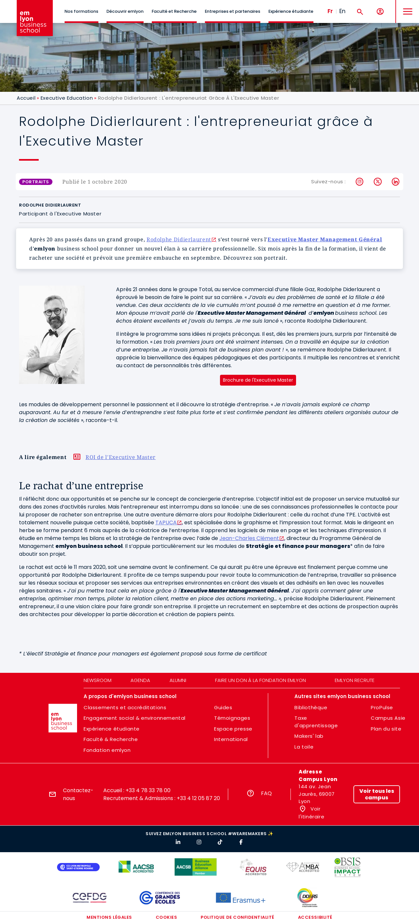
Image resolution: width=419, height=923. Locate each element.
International (231, 739)
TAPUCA (166, 522)
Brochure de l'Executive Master (258, 380)
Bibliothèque (310, 707)
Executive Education (67, 97)
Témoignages (232, 717)
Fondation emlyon (107, 750)
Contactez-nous (78, 794)
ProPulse (382, 707)
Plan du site (386, 728)
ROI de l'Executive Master (121, 457)
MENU (406, 6)
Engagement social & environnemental (135, 717)
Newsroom (97, 680)
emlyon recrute (354, 680)
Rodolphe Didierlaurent (179, 239)
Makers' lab (309, 735)
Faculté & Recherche (111, 739)
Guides (223, 707)
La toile (303, 746)
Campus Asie (388, 717)
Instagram (360, 182)
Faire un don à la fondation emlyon (260, 680)
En (342, 11)
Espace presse (233, 728)
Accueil (26, 97)
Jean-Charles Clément (249, 538)
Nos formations (81, 11)
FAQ (266, 793)
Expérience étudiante (291, 11)
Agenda (140, 680)
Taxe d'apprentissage (316, 721)
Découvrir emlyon (125, 11)
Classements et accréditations (125, 707)
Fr (330, 11)
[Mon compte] (380, 11)
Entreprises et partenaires (232, 11)
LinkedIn (396, 182)
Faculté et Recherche (174, 11)
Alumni (178, 680)
